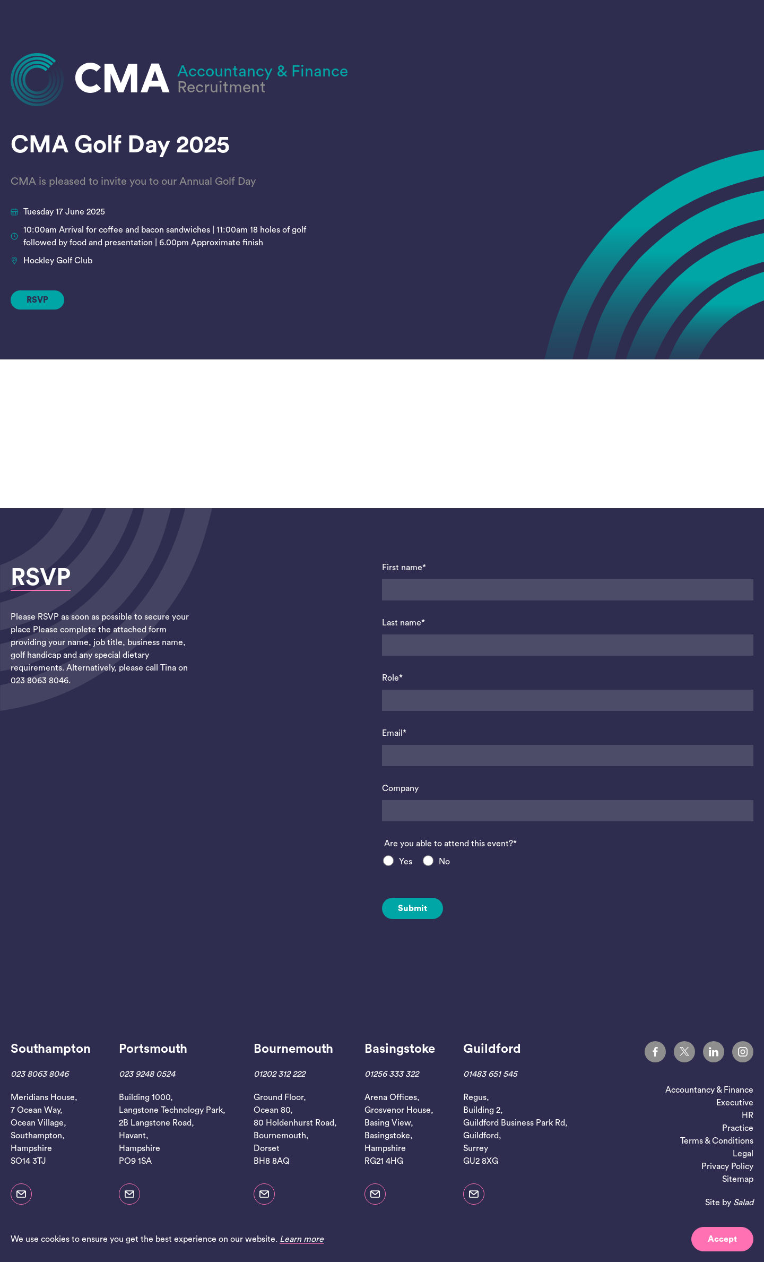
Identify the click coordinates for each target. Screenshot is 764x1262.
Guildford (492, 1049)
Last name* (403, 623)
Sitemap (737, 1179)
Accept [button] (722, 1239)
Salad (743, 1202)
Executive (734, 1102)
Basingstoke (399, 1049)
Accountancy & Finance (709, 1090)
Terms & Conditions (716, 1141)
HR (747, 1115)
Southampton (51, 1049)
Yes (405, 861)
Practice (737, 1128)
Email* (394, 733)
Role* (392, 678)
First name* (404, 567)
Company (400, 788)
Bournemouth (293, 1049)
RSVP (37, 300)
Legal (743, 1153)
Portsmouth (153, 1049)
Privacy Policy (727, 1166)
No (444, 861)
